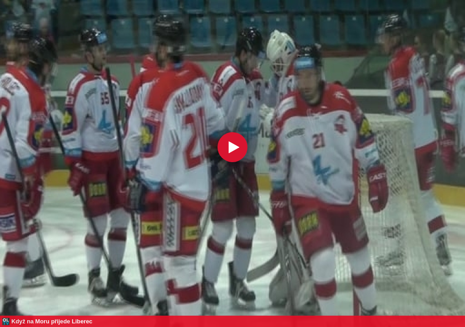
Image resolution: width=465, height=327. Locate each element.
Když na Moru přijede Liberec (51, 321)
